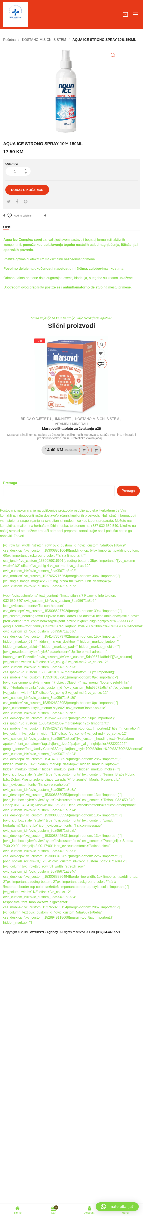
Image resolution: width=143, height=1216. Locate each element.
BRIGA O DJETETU (36, 419)
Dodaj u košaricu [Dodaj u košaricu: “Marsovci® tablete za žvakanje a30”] (84, 450)
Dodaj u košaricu (27, 190)
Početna (9, 40)
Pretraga (10, 483)
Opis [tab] (7, 227)
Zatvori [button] (19, 536)
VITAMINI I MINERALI (71, 424)
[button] (113, 55)
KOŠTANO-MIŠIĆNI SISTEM (44, 40)
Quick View (101, 344)
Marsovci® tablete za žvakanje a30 (71, 429)
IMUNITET (63, 419)
